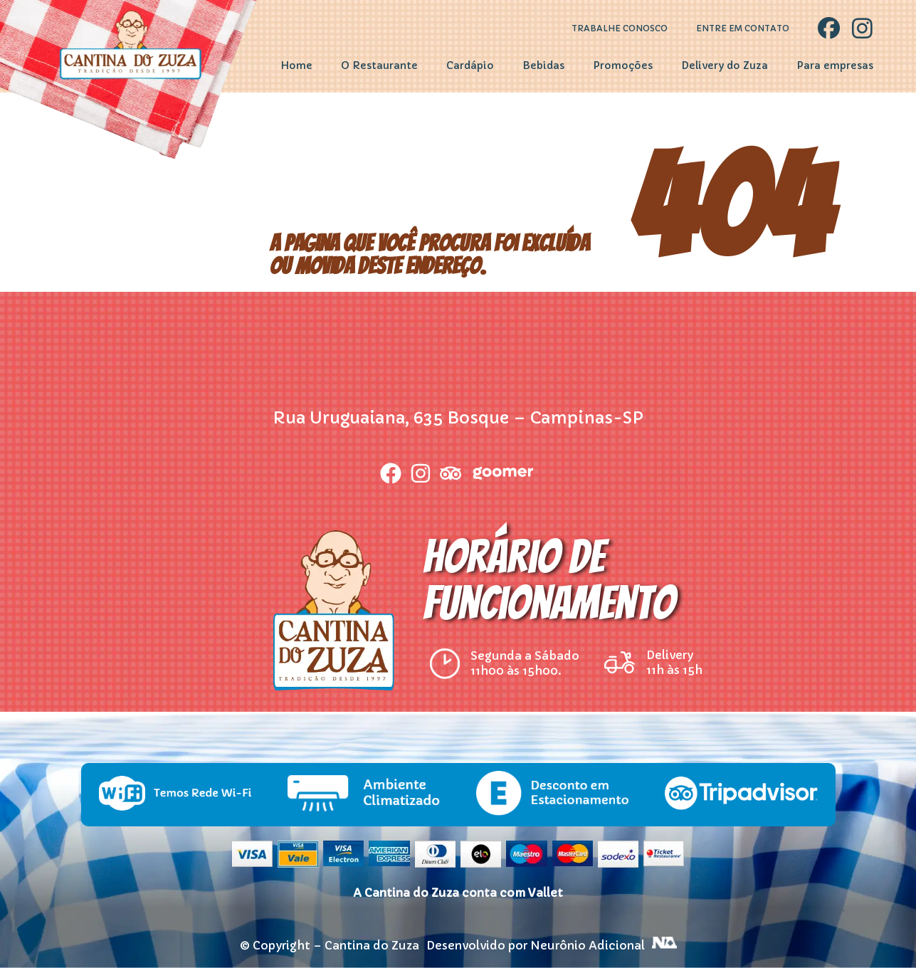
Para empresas (834, 65)
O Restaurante (379, 65)
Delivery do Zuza (724, 65)
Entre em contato (742, 28)
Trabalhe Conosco (620, 28)
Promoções (623, 65)
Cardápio (470, 65)
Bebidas (543, 65)
